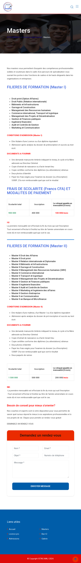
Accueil (12, 529)
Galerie (45, 539)
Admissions (14, 539)
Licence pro (14, 534)
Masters (45, 529)
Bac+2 (44, 534)
